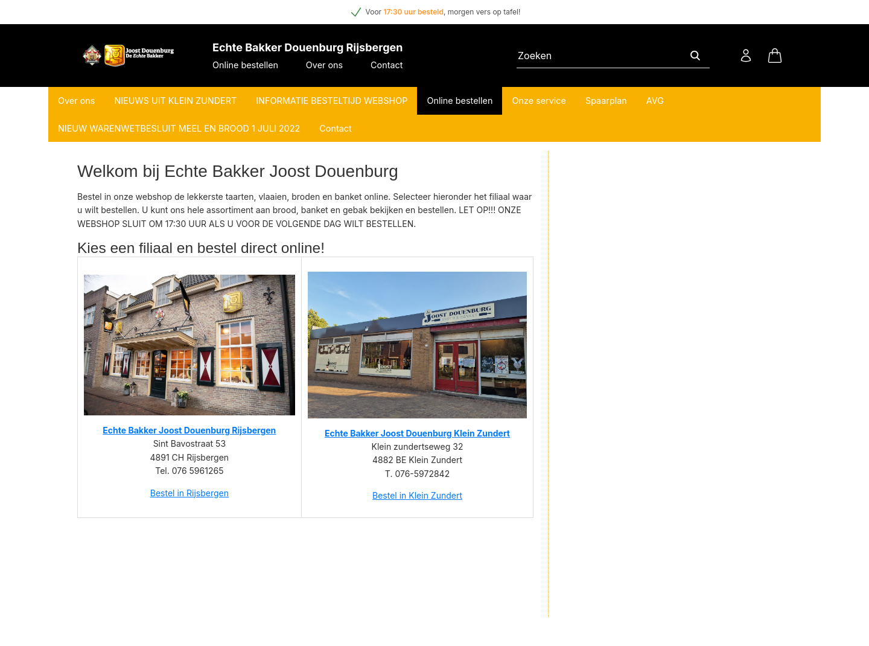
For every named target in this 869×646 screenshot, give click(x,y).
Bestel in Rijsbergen (189, 493)
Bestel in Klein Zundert (417, 495)
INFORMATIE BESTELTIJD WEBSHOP (331, 100)
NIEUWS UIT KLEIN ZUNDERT (175, 100)
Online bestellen (245, 65)
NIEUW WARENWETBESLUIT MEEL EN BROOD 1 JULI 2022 (179, 128)
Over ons (324, 65)
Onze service (539, 100)
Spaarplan (606, 100)
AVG (655, 100)
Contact (387, 65)
